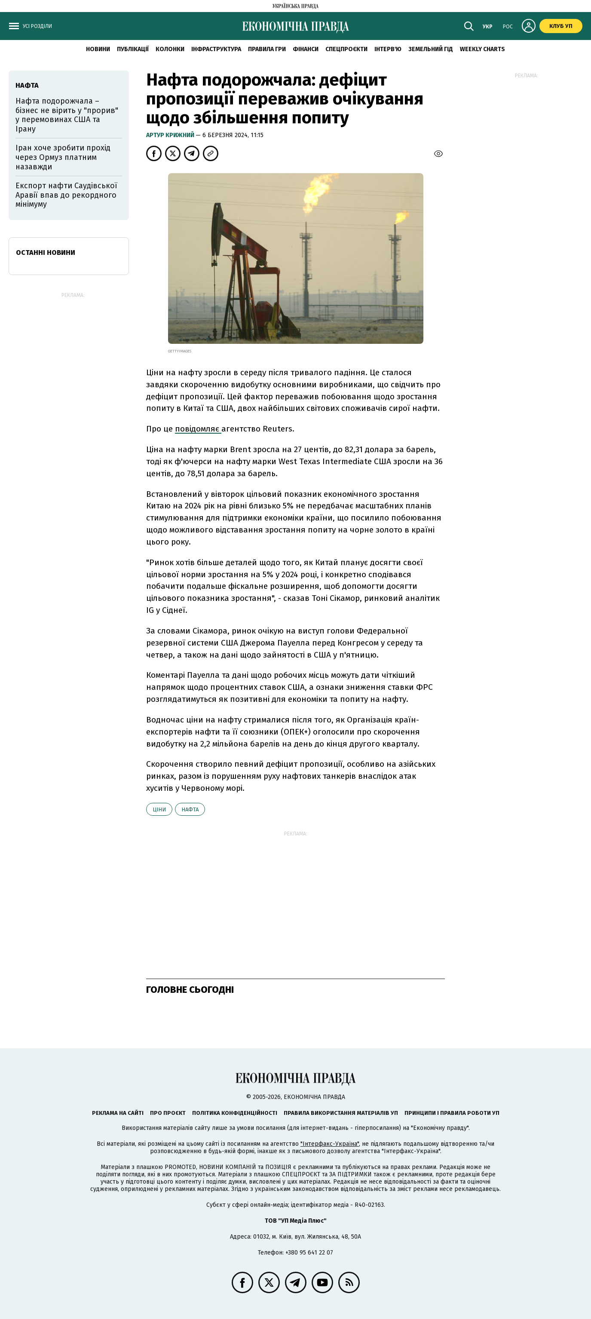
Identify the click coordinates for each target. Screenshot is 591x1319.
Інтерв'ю (387, 49)
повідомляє (198, 429)
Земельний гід (430, 49)
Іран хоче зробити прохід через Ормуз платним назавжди (62, 157)
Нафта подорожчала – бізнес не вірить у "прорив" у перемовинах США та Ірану (66, 115)
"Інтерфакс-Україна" (329, 1144)
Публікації (133, 49)
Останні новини (45, 252)
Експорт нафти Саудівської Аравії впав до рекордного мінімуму (66, 195)
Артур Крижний (171, 135)
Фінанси (305, 49)
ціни (159, 809)
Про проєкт (168, 1113)
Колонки (170, 49)
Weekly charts (482, 49)
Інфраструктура (216, 49)
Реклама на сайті (118, 1113)
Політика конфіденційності (234, 1113)
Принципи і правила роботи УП (451, 1113)
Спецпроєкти (346, 49)
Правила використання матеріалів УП (341, 1113)
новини (98, 49)
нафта (190, 809)
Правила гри (267, 49)
